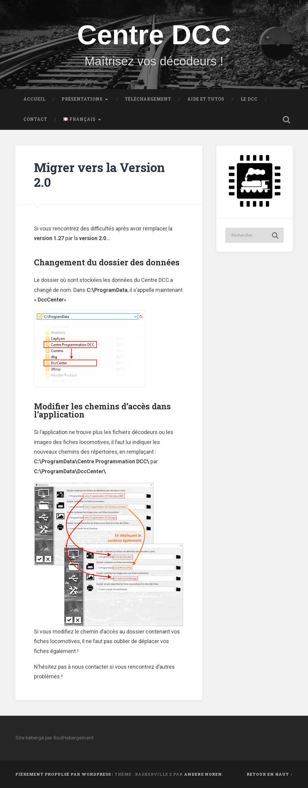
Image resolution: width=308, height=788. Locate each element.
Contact (35, 119)
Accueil (34, 99)
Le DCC (249, 99)
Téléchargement (148, 99)
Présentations (82, 99)
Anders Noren (203, 774)
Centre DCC (154, 35)
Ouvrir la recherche (287, 119)
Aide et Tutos (205, 99)
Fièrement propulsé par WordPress (63, 774)
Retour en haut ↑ (269, 774)
